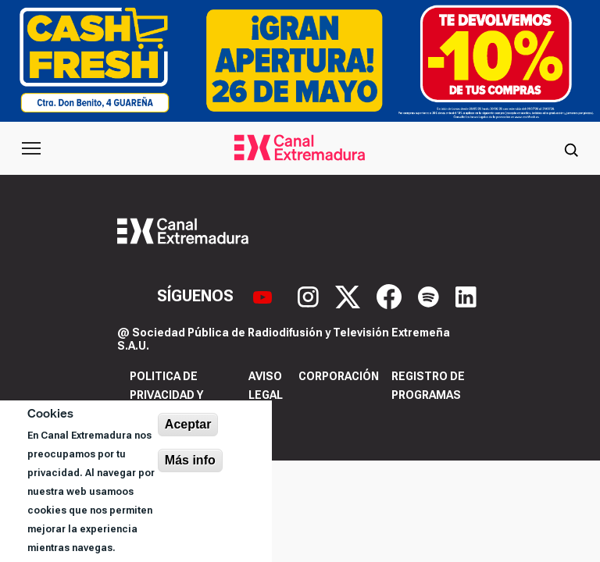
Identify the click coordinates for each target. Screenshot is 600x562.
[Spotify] (430, 295)
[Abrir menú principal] (31, 148)
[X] (349, 295)
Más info (190, 460)
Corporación (338, 376)
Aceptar (188, 424)
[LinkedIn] (466, 295)
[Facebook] (391, 295)
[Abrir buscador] (571, 148)
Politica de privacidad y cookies (166, 395)
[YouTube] (264, 295)
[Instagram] (310, 295)
